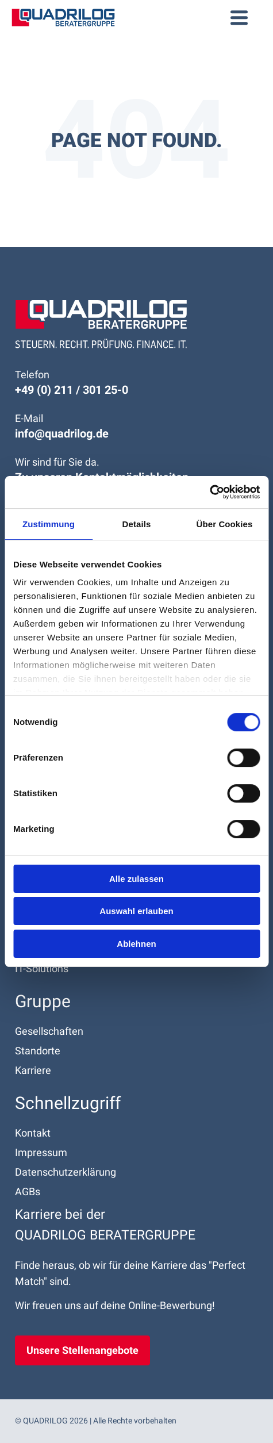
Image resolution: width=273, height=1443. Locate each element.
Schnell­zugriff (68, 1103)
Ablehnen (136, 944)
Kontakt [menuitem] (33, 1133)
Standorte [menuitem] (37, 1051)
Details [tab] (136, 524)
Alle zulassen (136, 879)
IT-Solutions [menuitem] (41, 968)
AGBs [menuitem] (27, 1191)
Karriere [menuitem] (33, 1070)
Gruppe (43, 1001)
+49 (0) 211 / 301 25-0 (71, 390)
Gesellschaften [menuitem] (49, 1031)
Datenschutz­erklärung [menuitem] (65, 1172)
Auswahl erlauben (136, 911)
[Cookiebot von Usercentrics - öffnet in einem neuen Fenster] (209, 492)
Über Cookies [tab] (225, 524)
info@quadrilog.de (62, 433)
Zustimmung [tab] (48, 524)
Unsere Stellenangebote (82, 1350)
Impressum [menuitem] (41, 1152)
